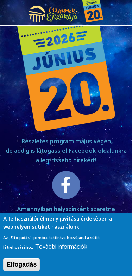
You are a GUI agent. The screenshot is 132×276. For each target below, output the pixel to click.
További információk (61, 248)
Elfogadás (21, 265)
